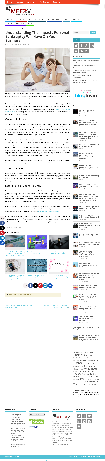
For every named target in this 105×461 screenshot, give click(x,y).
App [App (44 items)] (79, 352)
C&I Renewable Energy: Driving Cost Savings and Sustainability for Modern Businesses (88, 156)
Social (77, 40)
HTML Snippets (45, 460)
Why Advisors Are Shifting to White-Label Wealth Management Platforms (15, 277)
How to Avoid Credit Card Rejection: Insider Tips (88, 235)
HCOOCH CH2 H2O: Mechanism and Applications (37, 276)
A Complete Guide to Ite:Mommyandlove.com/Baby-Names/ (58, 277)
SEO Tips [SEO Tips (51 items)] (86, 379)
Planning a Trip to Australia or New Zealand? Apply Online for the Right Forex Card (89, 338)
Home (9, 2)
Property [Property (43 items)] (86, 377)
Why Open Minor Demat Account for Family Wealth (86, 328)
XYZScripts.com (60, 460)
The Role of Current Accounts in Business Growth (37, 253)
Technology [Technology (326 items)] (80, 384)
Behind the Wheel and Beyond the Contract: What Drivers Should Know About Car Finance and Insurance (89, 197)
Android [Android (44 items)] (75, 352)
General (9, 19)
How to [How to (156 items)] (93, 368)
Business (21, 19)
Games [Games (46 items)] (93, 363)
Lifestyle (75, 19)
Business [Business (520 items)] (79, 355)
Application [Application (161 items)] (86, 352)
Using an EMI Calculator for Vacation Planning (89, 145)
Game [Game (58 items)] (89, 363)
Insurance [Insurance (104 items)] (77, 371)
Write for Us (31, 2)
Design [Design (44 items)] (84, 358)
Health (66, 19)
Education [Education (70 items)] (76, 360)
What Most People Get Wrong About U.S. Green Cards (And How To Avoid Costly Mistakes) (15, 253)
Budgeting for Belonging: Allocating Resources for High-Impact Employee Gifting (88, 123)
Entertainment (53, 19)
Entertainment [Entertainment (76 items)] (85, 360)
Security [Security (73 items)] (76, 379)
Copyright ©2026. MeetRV (12, 457)
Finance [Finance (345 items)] (77, 363)
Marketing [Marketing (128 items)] (91, 374)
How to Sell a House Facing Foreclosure (89, 176)
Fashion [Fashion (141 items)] (94, 360)
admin (8, 44)
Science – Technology (14, 23)
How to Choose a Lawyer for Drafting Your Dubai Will (59, 253)
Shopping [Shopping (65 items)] (93, 379)
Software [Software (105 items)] (91, 382)
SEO (29, 23)
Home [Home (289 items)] (87, 368)
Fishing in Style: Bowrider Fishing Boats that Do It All (89, 216)
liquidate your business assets (48, 212)
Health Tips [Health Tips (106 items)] (78, 369)
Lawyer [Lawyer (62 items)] (93, 371)
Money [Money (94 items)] (80, 376)
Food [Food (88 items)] (85, 363)
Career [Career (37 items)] (90, 355)
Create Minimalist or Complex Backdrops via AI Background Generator (88, 167)
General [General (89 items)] (76, 366)
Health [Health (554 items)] (84, 366)
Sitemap (89, 457)
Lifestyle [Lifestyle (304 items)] (78, 374)
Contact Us (44, 2)
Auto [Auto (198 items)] (94, 352)
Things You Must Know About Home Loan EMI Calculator (87, 308)
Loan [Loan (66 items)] (84, 374)
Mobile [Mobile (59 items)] (75, 377)
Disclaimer (57, 2)
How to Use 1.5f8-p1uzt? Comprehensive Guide (88, 286)
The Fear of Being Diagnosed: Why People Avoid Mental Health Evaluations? (87, 253)
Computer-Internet (36, 19)
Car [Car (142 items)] (86, 355)
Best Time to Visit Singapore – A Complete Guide (88, 265)
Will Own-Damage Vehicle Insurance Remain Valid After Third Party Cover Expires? (88, 297)
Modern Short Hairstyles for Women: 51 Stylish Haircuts (89, 243)
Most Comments (78, 56)
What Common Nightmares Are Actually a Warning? (89, 207)
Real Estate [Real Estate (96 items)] (93, 376)
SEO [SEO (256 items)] (81, 379)
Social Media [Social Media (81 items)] (82, 382)
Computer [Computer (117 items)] (77, 357)
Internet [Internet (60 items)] (84, 371)
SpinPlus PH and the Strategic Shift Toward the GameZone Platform (89, 112)
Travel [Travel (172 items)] (90, 384)
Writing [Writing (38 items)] (95, 384)
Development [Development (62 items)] (91, 358)
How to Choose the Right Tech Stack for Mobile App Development (89, 186)
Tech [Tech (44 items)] (96, 382)
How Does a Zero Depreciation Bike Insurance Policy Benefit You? (89, 225)
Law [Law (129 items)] (89, 371)
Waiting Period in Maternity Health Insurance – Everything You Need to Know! (89, 276)
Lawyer (19, 227)
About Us (19, 2)
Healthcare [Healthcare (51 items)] (92, 366)
